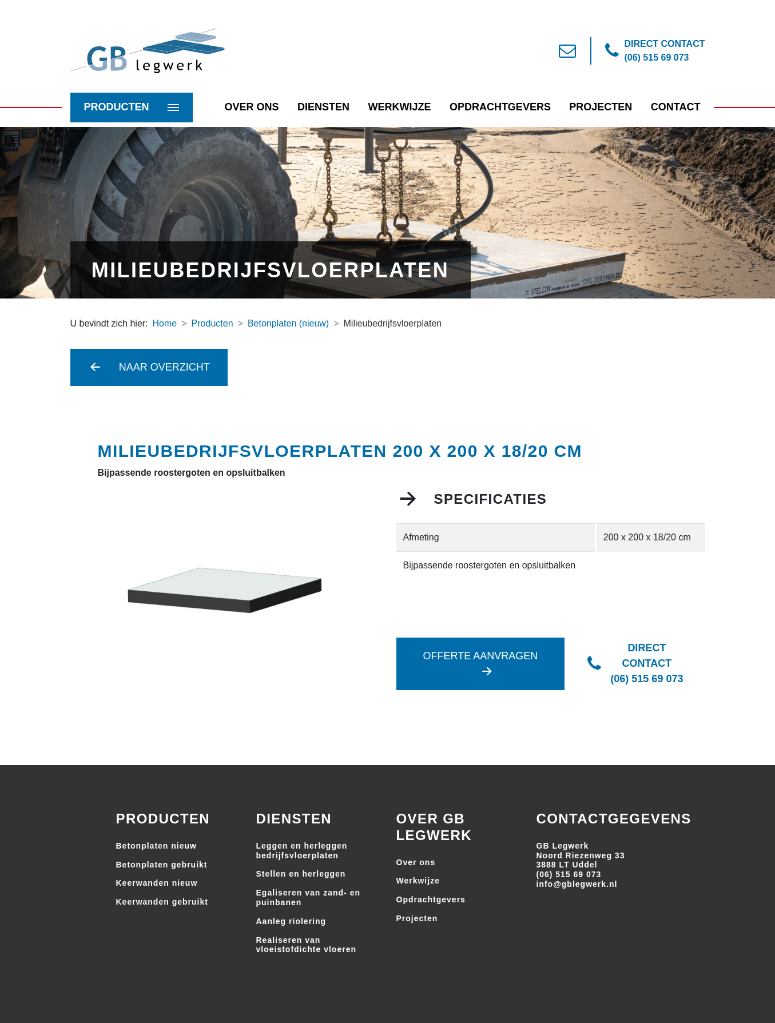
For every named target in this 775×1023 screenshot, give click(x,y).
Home (165, 323)
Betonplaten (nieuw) (288, 323)
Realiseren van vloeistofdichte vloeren (306, 945)
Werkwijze (399, 107)
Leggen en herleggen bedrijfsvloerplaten (302, 850)
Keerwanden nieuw (157, 882)
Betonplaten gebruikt (162, 864)
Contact (676, 107)
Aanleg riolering (291, 921)
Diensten (323, 107)
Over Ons (252, 107)
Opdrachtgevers (500, 107)
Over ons (416, 862)
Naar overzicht (149, 367)
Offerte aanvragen (480, 663)
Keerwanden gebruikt (162, 901)
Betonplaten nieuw (156, 845)
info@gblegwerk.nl (577, 884)
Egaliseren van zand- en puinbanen (308, 897)
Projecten (600, 107)
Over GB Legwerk (434, 827)
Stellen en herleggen (301, 873)
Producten (116, 107)
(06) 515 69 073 (569, 874)
